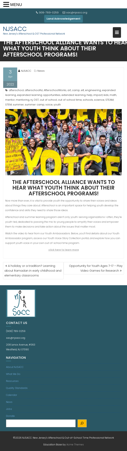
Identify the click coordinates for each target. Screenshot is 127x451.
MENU (16, 4)
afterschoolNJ (34, 90)
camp (76, 90)
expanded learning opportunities (38, 95)
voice (49, 104)
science (99, 100)
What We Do (13, 374)
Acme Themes (75, 444)
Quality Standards (17, 388)
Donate (10, 416)
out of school (48, 100)
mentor (10, 100)
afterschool (16, 90)
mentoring (22, 100)
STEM (8, 104)
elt (82, 90)
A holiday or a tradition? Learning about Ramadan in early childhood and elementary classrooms (32, 270)
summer (18, 104)
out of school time (70, 100)
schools (88, 100)
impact (98, 95)
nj (31, 100)
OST (36, 100)
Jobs (9, 409)
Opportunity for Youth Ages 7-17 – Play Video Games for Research (96, 268)
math (113, 95)
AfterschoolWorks (55, 90)
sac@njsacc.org (75, 12)
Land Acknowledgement (63, 19)
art (69, 90)
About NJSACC (15, 367)
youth (57, 104)
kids (106, 95)
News (41, 71)
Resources (12, 381)
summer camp (34, 104)
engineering (93, 90)
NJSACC (15, 29)
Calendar (11, 395)
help (89, 95)
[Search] (82, 423)
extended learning (73, 95)
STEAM (109, 100)
